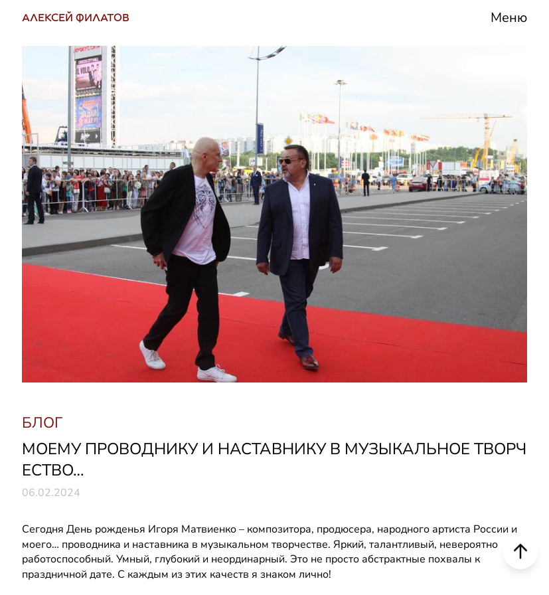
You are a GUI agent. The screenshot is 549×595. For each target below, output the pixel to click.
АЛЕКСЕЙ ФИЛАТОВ (75, 17)
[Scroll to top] (520, 550)
